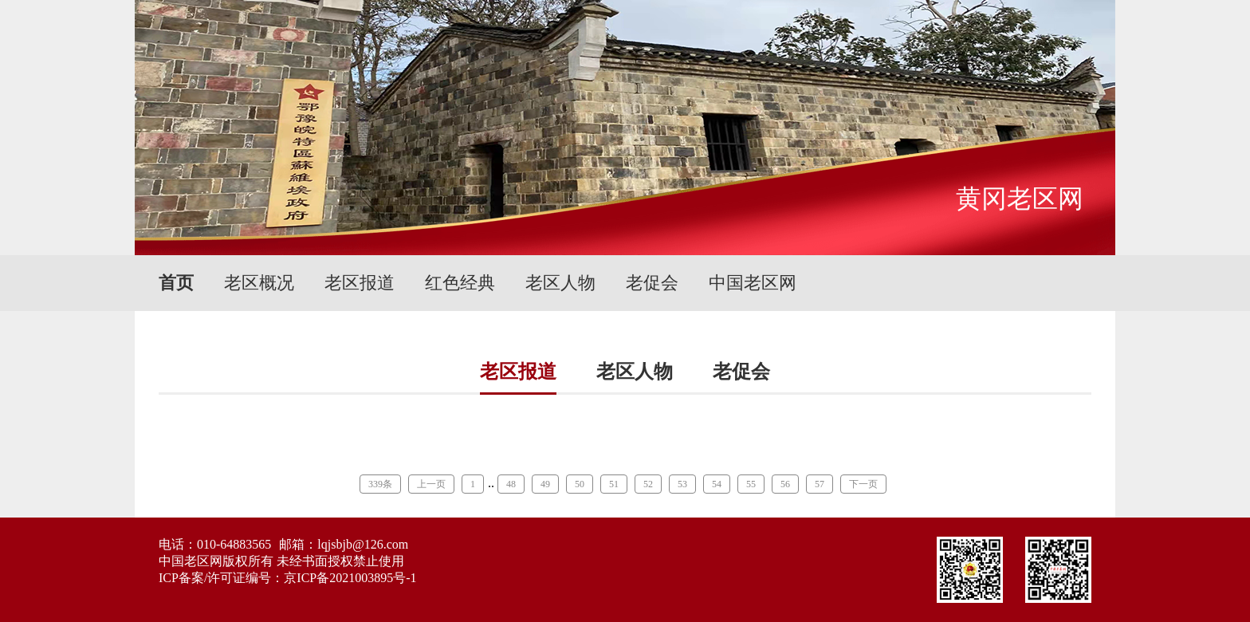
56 (785, 484)
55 (751, 484)
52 (648, 484)
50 (579, 484)
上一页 (431, 484)
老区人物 (560, 283)
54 (716, 484)
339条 (380, 484)
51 (614, 484)
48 (511, 484)
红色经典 (460, 283)
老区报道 (359, 283)
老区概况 (259, 283)
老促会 (652, 283)
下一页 (863, 484)
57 (819, 484)
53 (682, 484)
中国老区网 (752, 283)
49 (545, 484)
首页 (176, 283)
